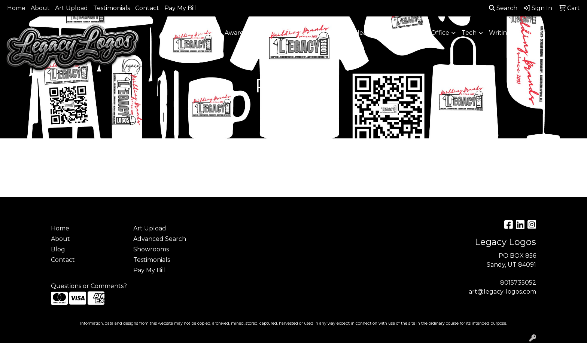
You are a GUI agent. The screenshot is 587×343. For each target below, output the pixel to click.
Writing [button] (500, 32)
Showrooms (151, 249)
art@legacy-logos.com (502, 291)
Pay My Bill (180, 8)
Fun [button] (336, 32)
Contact (147, 8)
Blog (58, 249)
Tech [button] (469, 32)
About (40, 8)
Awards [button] (236, 32)
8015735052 (518, 282)
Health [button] (408, 32)
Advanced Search (159, 238)
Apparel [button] (200, 32)
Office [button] (440, 32)
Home (16, 8)
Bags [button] (266, 32)
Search (503, 8)
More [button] (531, 32)
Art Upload (71, 8)
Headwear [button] (370, 32)
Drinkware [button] (301, 32)
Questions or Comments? (89, 286)
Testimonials (111, 8)
